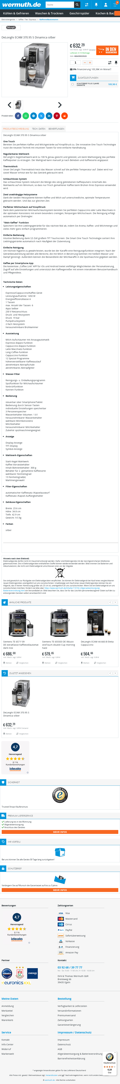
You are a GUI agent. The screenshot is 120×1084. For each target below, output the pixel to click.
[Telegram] (33, 115)
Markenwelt (8, 1053)
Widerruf (6, 1049)
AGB (60, 1049)
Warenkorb (7, 1020)
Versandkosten (52, 1075)
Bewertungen (56, 128)
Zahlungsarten (65, 1020)
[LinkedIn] (49, 115)
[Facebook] (18, 115)
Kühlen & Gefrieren (16, 13)
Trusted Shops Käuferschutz (15, 806)
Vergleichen (8, 1015)
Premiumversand (67, 1015)
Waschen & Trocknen (49, 13)
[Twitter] (41, 115)
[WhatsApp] (25, 115)
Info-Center (7, 1044)
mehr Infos (60, 831)
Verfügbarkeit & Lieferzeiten (72, 1006)
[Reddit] (64, 115)
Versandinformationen (69, 1010)
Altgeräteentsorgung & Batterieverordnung (80, 1053)
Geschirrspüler (79, 13)
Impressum (64, 1039)
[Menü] (115, 1053)
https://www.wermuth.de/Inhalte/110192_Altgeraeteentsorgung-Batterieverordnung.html (51, 589)
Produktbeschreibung (16, 128)
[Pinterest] (57, 115)
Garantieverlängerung (69, 1024)
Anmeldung (8, 1006)
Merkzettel (7, 1010)
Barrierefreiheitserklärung (71, 1058)
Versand (92, 49)
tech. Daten (38, 128)
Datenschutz (64, 1044)
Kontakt (6, 1039)
